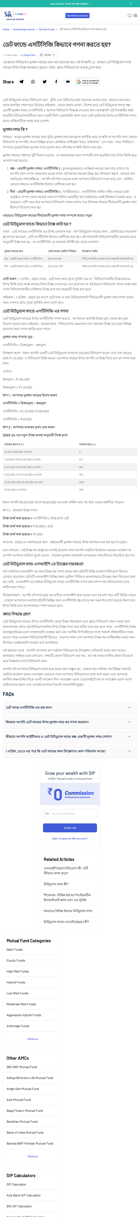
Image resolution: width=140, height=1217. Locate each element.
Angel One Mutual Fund (23, 1089)
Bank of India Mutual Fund (25, 1132)
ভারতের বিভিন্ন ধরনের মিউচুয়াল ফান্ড (68, 911)
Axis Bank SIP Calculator (24, 1195)
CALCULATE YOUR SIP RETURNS (70, 3)
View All (32, 1038)
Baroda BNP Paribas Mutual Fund (30, 1143)
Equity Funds (16, 960)
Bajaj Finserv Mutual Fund (25, 1110)
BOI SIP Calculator (19, 1206)
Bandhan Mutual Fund (22, 1121)
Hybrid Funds (16, 982)
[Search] (130, 15)
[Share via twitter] (56, 81)
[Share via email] (67, 81)
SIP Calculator (16, 1184)
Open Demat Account (77, 15)
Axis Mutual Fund (19, 1100)
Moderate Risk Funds (21, 1004)
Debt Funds (15, 949)
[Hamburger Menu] (135, 15)
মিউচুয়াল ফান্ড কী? (56, 884)
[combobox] (47, 55)
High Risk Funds (18, 971)
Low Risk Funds (17, 993)
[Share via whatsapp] (32, 81)
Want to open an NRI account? (70, 838)
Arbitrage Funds (18, 1026)
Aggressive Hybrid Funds (24, 1015)
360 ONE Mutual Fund (22, 1067)
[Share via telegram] (21, 81)
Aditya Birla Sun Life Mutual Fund (30, 1078)
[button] (70, 707)
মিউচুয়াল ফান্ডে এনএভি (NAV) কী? (66, 922)
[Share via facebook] (44, 81)
